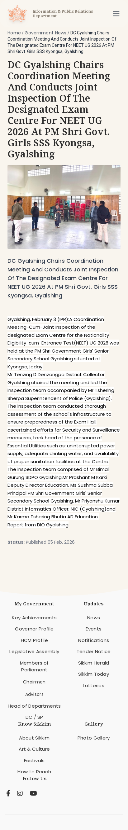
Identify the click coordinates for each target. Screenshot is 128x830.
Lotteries (93, 685)
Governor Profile (34, 629)
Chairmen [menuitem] (34, 682)
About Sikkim (34, 738)
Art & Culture (34, 749)
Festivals (34, 760)
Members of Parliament (34, 666)
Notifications (93, 640)
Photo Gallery (94, 738)
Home (14, 33)
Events (94, 629)
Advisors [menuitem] (34, 694)
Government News (46, 33)
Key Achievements (34, 617)
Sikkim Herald (93, 663)
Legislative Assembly (34, 651)
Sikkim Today (93, 674)
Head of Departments (34, 706)
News (93, 617)
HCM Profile (34, 640)
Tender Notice (94, 651)
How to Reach (34, 771)
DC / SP (34, 717)
